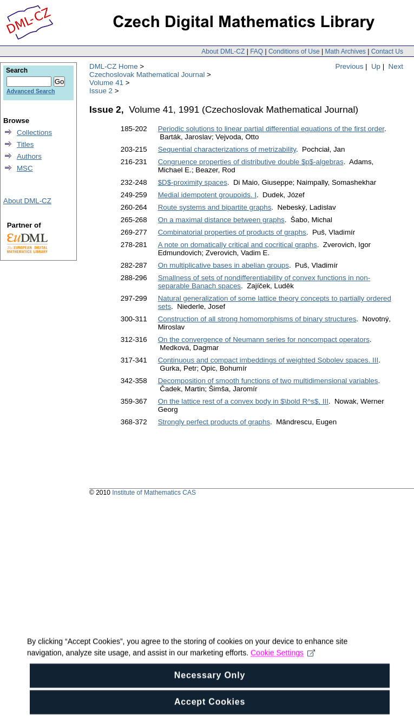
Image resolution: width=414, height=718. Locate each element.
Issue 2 (101, 91)
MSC (25, 168)
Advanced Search (30, 91)
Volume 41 (106, 83)
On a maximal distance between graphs (221, 220)
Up (375, 66)
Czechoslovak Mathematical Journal (147, 74)
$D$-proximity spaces (192, 182)
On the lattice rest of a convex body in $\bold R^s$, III (243, 401)
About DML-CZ (223, 51)
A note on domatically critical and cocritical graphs (237, 245)
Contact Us (387, 51)
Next (396, 66)
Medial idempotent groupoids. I (207, 195)
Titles (25, 144)
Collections (34, 132)
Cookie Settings (283, 667)
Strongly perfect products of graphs (214, 422)
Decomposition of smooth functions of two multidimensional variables (268, 381)
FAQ (256, 51)
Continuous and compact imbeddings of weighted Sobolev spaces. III (268, 360)
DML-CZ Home (113, 66)
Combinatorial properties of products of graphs (232, 232)
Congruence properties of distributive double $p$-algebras (251, 162)
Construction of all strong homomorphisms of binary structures (257, 319)
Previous (350, 66)
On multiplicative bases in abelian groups (223, 265)
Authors (29, 156)
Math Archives (345, 51)
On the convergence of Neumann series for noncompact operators (264, 339)
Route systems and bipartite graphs (215, 207)
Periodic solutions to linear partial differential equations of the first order (271, 129)
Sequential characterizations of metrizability (227, 149)
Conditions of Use (294, 51)
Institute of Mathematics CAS (154, 492)
